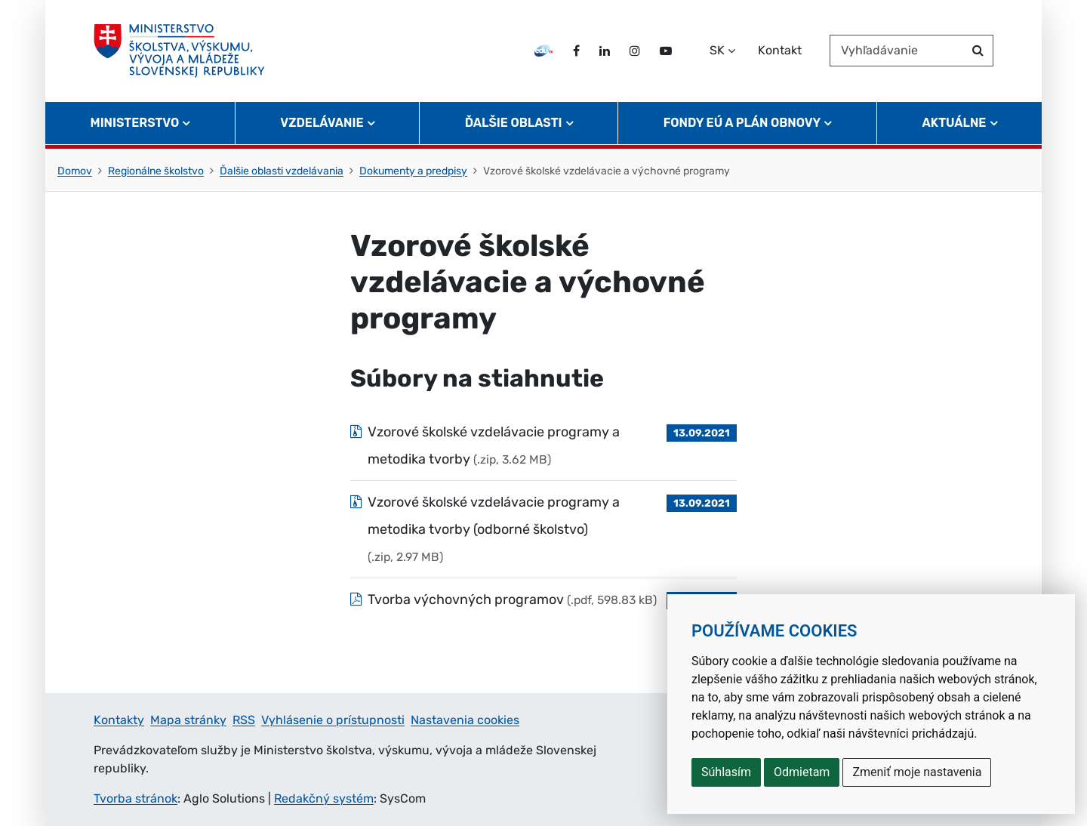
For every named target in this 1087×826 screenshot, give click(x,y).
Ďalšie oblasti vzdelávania (281, 171)
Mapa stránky (188, 720)
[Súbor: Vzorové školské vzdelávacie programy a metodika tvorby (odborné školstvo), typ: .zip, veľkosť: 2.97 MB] (543, 529)
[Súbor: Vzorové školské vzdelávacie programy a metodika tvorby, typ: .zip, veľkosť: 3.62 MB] (543, 445)
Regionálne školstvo (156, 171)
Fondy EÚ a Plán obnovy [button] (742, 125)
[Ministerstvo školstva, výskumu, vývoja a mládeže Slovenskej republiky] (180, 52)
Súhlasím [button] (726, 772)
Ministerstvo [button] (135, 125)
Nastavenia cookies (465, 720)
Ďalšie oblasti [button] (513, 125)
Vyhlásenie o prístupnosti (333, 720)
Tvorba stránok (135, 798)
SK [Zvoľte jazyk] (717, 52)
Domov (74, 171)
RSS (243, 720)
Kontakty (119, 720)
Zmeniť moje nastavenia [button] (916, 772)
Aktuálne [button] (954, 125)
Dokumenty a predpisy (413, 171)
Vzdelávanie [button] (321, 125)
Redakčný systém (324, 798)
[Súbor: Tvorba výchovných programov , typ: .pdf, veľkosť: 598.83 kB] (543, 599)
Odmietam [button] (802, 772)
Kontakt (780, 52)
